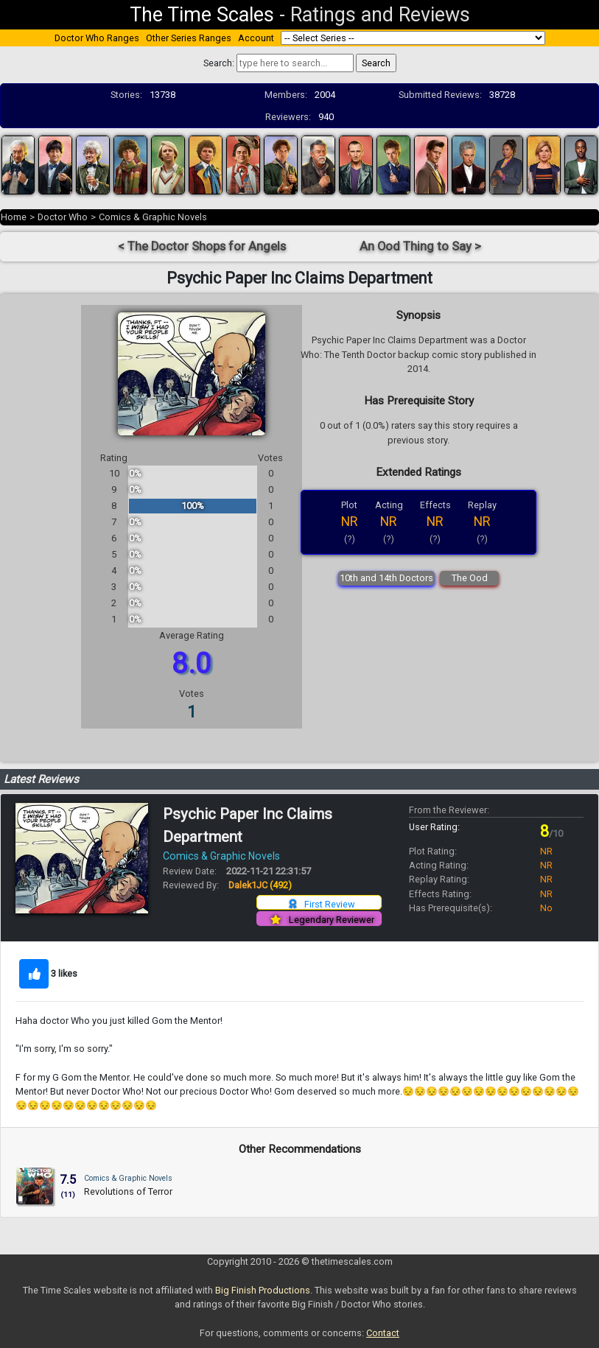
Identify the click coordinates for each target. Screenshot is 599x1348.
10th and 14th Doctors (386, 577)
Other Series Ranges (188, 37)
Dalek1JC (260, 885)
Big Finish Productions (262, 1290)
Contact (382, 1332)
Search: (218, 63)
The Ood (470, 577)
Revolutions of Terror (128, 1191)
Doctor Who (63, 216)
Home (14, 216)
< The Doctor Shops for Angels (202, 246)
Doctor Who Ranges (97, 37)
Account (256, 37)
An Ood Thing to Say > (420, 246)
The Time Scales (202, 15)
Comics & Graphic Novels (153, 216)
